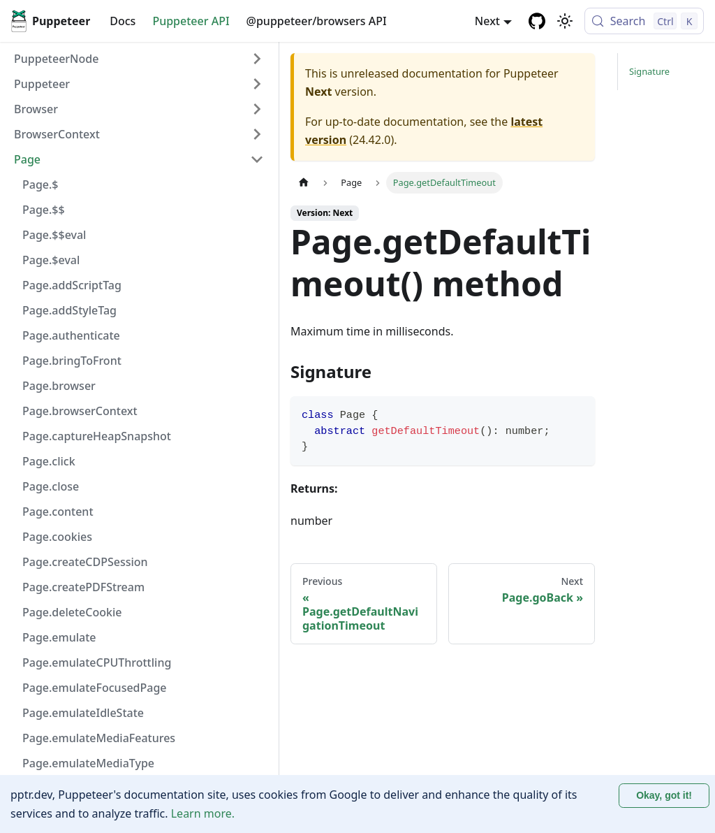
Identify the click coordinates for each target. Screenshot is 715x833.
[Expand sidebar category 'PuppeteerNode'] (257, 59)
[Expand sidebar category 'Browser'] (257, 109)
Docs (122, 21)
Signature (649, 71)
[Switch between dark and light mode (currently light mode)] (565, 21)
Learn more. (203, 813)
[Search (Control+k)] (644, 21)
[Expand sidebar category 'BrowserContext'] (257, 134)
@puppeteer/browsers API (316, 21)
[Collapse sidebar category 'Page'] (257, 159)
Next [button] (487, 21)
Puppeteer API (190, 21)
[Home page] (303, 183)
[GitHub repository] (537, 21)
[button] (139, 84)
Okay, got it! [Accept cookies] (664, 795)
